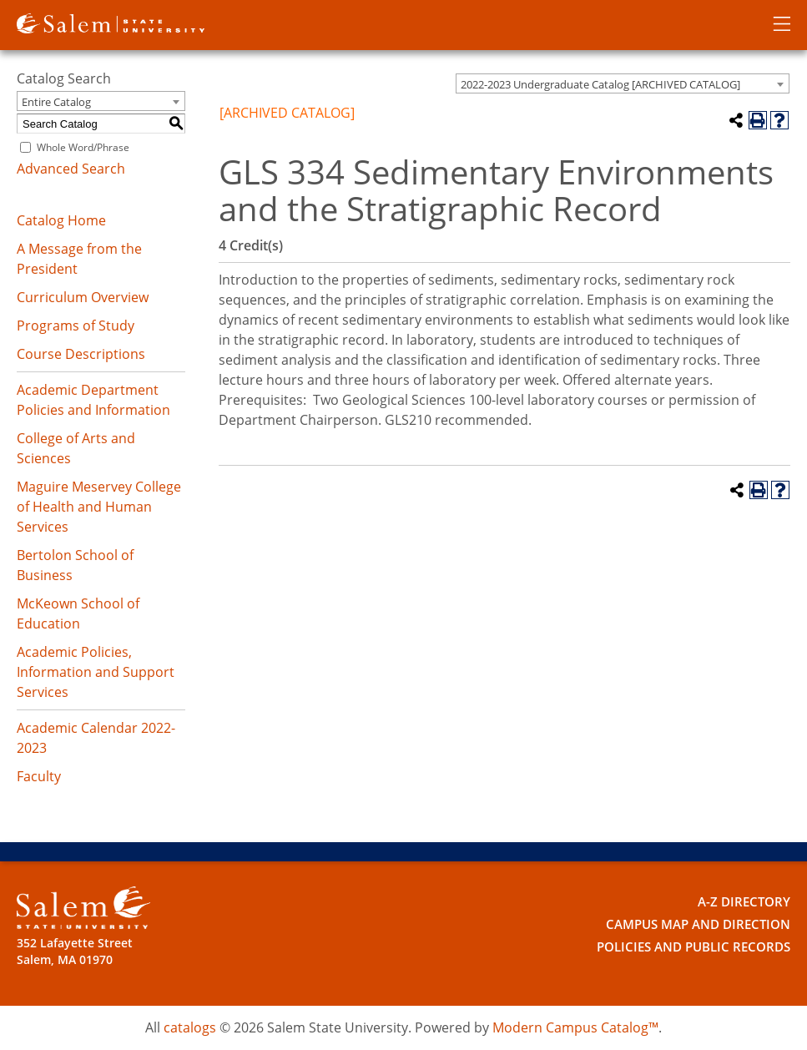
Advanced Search (71, 168)
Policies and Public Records (700, 944)
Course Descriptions (81, 354)
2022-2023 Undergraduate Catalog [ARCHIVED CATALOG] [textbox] (600, 84)
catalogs (190, 1027)
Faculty (39, 776)
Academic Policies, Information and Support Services (95, 672)
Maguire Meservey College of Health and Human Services (99, 506)
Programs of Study (75, 325)
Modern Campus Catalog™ (575, 1027)
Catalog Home (61, 220)
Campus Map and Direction (704, 923)
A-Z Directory (747, 901)
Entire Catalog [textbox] (56, 101)
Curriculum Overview (83, 297)
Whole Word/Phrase (83, 147)
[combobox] (622, 83)
